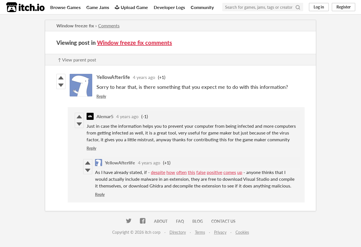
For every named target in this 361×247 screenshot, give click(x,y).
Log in (319, 7)
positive (214, 172)
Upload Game (131, 7)
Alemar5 (104, 116)
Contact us (223, 221)
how (170, 172)
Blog (197, 221)
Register (343, 7)
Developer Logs (169, 7)
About (161, 221)
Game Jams (97, 7)
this (191, 172)
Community (202, 7)
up (239, 172)
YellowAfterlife (113, 77)
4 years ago (144, 77)
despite (158, 172)
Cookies (242, 232)
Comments (109, 25)
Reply (101, 96)
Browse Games (65, 7)
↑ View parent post (77, 59)
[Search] (297, 7)
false (201, 172)
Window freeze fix (75, 25)
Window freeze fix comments (134, 42)
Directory (178, 232)
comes (229, 172)
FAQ (180, 221)
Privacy (220, 232)
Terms (200, 232)
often (181, 172)
